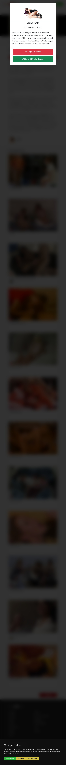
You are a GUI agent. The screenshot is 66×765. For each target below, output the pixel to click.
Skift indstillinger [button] (32, 758)
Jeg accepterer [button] (10, 758)
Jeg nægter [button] (21, 758)
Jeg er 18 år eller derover (33, 59)
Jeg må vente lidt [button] (33, 52)
